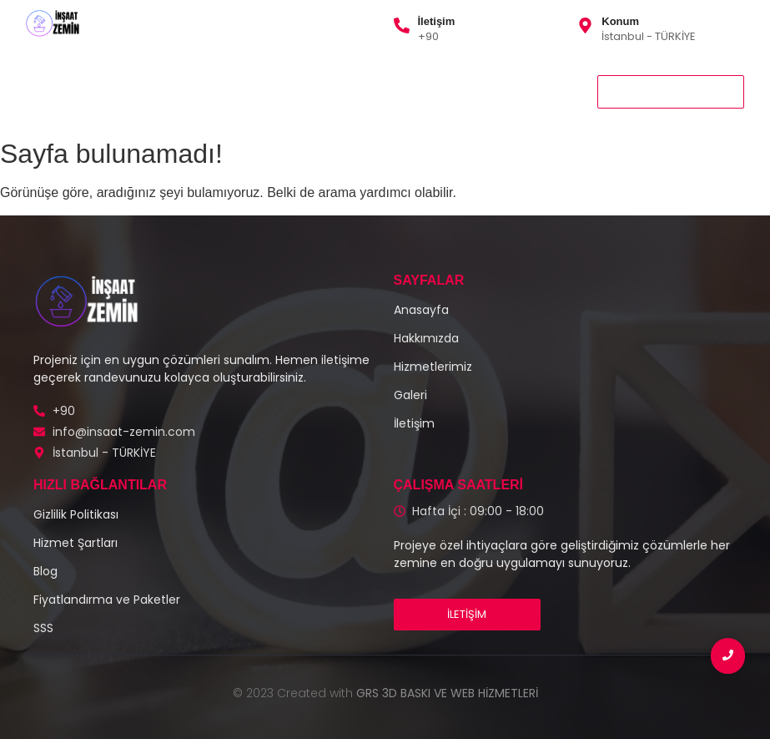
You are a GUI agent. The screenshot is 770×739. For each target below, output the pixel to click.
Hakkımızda (253, 80)
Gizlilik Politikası (418, 80)
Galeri (331, 80)
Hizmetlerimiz (156, 80)
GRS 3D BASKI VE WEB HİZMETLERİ (447, 693)
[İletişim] (402, 27)
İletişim (436, 21)
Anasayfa (58, 80)
